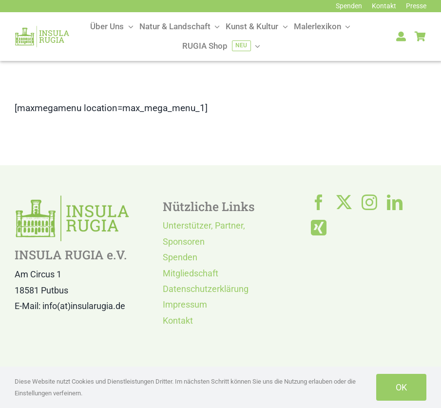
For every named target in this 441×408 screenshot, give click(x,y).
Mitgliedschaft (190, 273)
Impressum (185, 304)
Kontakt (178, 320)
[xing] (318, 227)
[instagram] (369, 202)
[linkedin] (395, 202)
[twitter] (344, 202)
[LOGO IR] (42, 30)
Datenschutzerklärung (206, 289)
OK (401, 387)
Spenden (180, 257)
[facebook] (318, 202)
